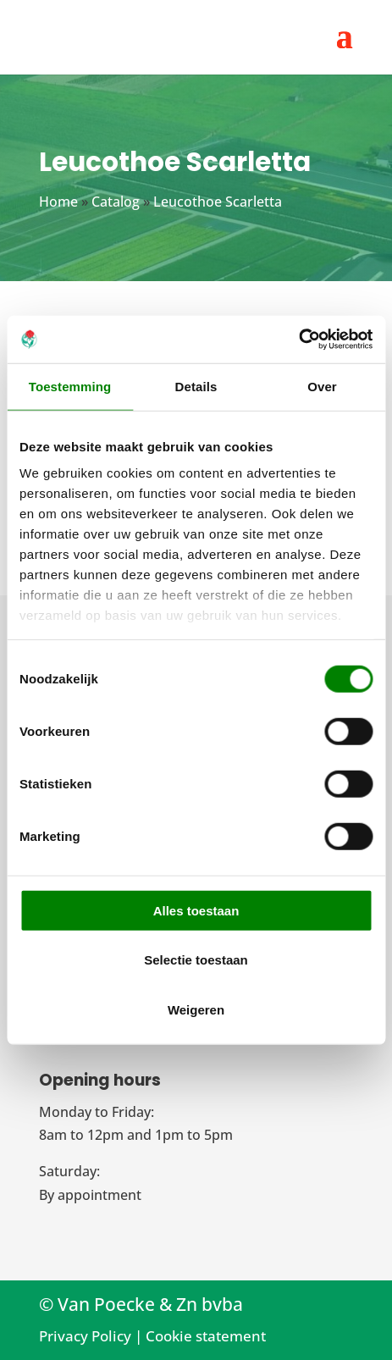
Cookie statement (206, 1336)
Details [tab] (196, 386)
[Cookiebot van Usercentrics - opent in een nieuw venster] (298, 340)
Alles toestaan (196, 910)
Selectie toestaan (196, 960)
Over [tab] (322, 386)
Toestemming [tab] (70, 386)
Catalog (115, 201)
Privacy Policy (85, 1336)
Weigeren (196, 1009)
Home (58, 201)
